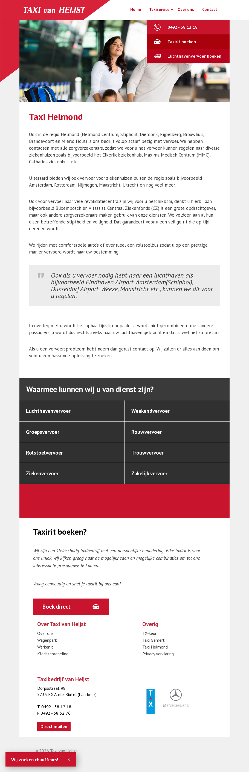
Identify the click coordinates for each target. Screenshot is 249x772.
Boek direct (58, 610)
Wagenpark (47, 644)
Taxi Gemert (153, 644)
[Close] (68, 759)
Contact (209, 9)
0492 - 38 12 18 (182, 27)
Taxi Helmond (155, 651)
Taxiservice (159, 9)
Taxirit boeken (181, 41)
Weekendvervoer (152, 411)
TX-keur (149, 637)
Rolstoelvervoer (45, 454)
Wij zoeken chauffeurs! (34, 759)
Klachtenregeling (52, 658)
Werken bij (46, 651)
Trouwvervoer (148, 454)
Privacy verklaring (158, 658)
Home (135, 9)
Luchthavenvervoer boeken (194, 56)
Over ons (186, 9)
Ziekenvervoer (43, 476)
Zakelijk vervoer (151, 476)
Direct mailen (53, 730)
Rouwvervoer (147, 433)
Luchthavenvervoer (49, 411)
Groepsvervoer (44, 433)
